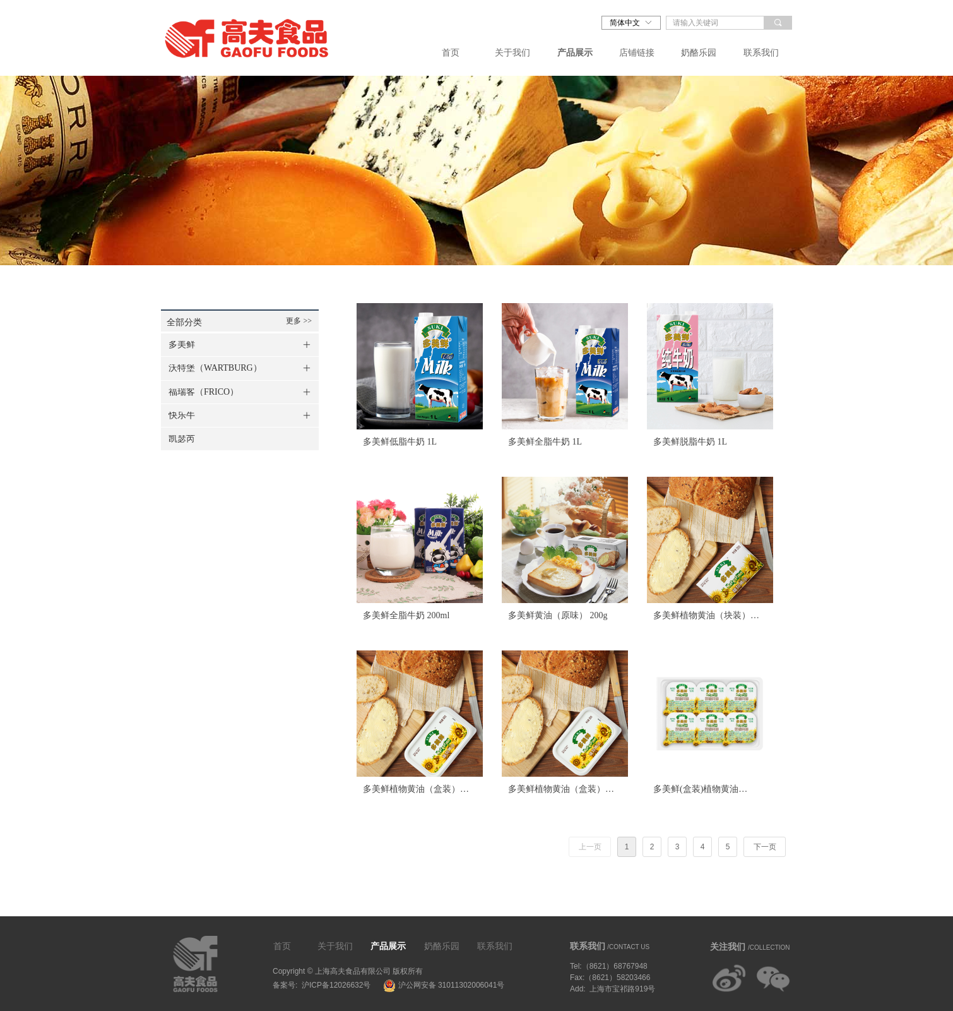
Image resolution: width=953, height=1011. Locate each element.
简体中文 (625, 22)
